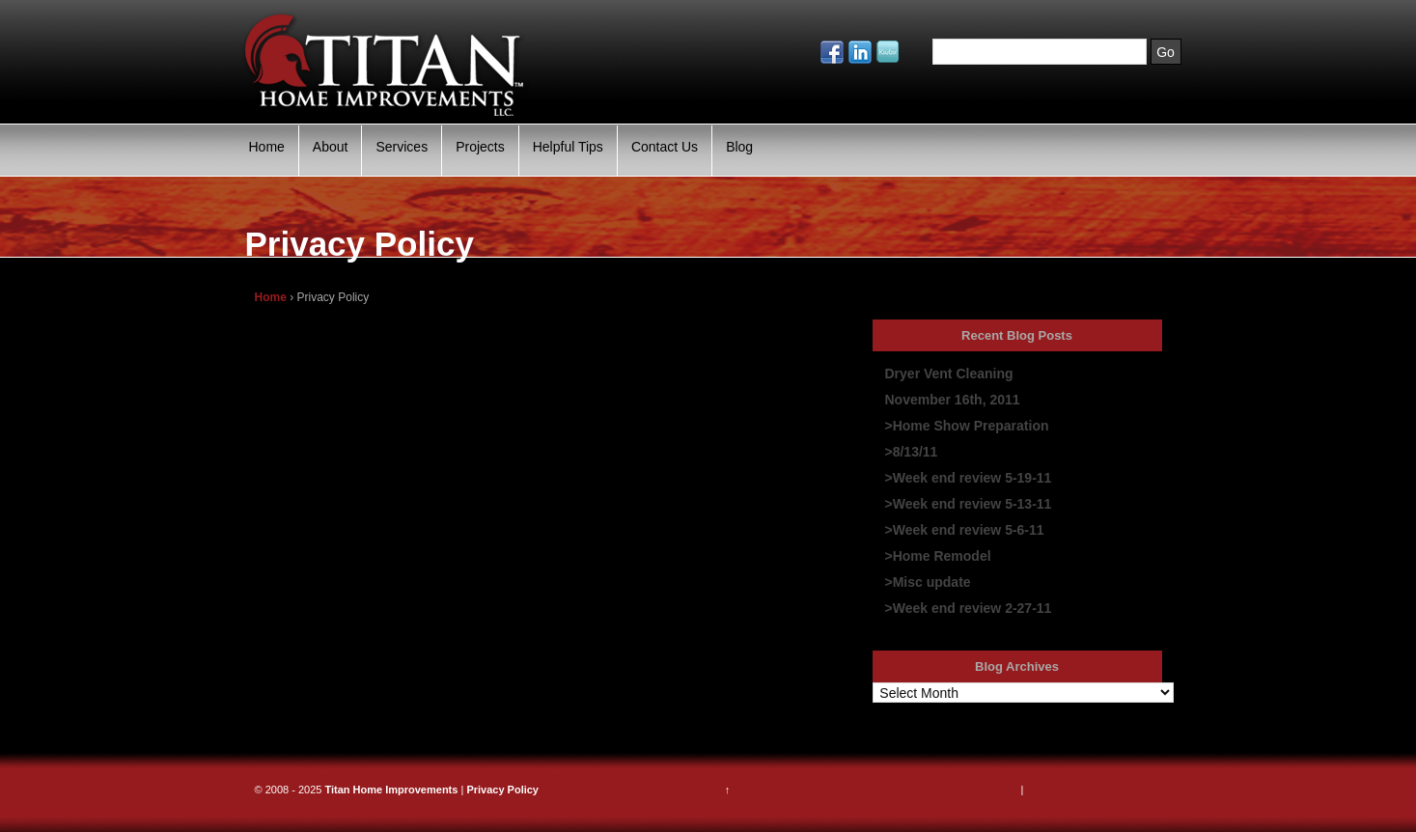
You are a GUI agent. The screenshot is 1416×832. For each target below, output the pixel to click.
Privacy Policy (502, 789)
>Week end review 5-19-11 (968, 477)
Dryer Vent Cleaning (949, 373)
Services (401, 146)
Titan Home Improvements (390, 789)
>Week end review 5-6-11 (964, 530)
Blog (739, 146)
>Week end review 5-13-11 (968, 504)
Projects (480, 146)
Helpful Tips (568, 146)
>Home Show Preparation (967, 425)
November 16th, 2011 (952, 399)
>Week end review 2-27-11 (968, 608)
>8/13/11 (911, 451)
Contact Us (664, 146)
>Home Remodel (938, 556)
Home (267, 146)
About (330, 146)
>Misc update (928, 582)
